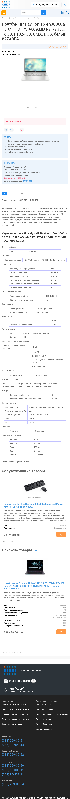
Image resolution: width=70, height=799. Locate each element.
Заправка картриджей (12, 724)
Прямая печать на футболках (15, 714)
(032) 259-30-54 (13, 784)
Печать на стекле (44, 719)
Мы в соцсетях (19, 681)
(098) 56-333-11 (13, 770)
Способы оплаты (44, 704)
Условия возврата (44, 729)
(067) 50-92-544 (13, 745)
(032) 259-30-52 (13, 754)
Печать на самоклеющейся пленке (52, 714)
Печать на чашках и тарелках (15, 719)
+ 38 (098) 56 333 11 (45, 4)
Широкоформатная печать (14, 704)
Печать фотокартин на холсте (15, 709)
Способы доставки (44, 709)
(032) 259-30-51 (13, 740)
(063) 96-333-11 (13, 774)
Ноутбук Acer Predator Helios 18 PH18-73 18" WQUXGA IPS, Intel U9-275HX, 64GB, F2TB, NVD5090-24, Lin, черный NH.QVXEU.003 (34, 586)
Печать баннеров (44, 724)
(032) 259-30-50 (13, 765)
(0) (20, 193)
